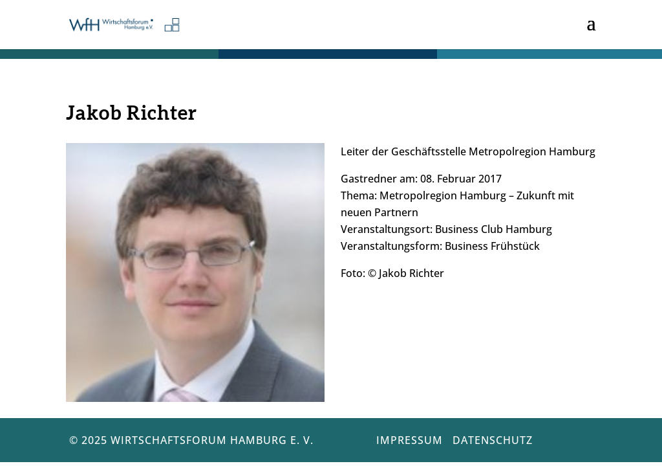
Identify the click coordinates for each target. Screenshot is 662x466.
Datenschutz (493, 440)
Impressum (409, 440)
